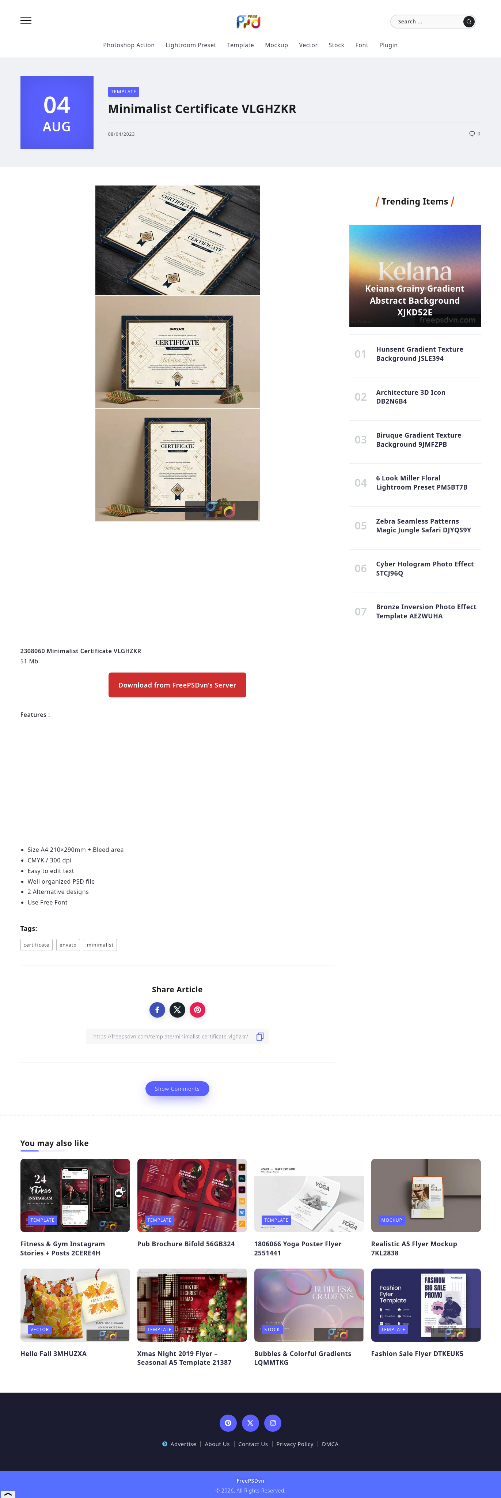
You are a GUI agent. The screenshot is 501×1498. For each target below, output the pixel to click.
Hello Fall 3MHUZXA (53, 1353)
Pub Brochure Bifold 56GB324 (186, 1243)
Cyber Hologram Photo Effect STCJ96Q (425, 575)
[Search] (433, 21)
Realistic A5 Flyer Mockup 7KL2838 (414, 1248)
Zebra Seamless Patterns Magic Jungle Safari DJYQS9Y (423, 531)
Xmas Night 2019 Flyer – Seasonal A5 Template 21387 (184, 1358)
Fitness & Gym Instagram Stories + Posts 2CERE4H (62, 1248)
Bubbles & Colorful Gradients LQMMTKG (303, 1358)
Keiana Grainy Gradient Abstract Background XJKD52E (415, 298)
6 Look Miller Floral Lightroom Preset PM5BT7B (421, 487)
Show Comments (177, 1088)
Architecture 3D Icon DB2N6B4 (410, 399)
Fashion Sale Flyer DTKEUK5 (417, 1353)
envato (68, 944)
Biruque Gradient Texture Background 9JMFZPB (419, 443)
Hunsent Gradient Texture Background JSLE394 (419, 355)
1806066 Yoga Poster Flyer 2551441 (298, 1248)
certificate (36, 944)
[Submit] (469, 21)
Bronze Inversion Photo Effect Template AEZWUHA (426, 619)
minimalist (100, 944)
